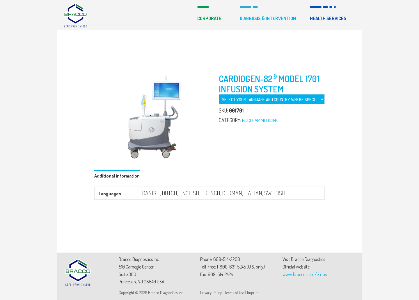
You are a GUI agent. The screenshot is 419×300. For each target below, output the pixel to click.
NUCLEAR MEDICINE (262, 120)
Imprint (253, 292)
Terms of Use (234, 292)
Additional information (117, 176)
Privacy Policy (211, 292)
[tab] (117, 176)
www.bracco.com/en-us (305, 275)
